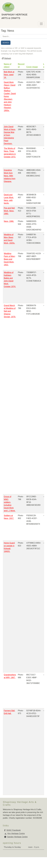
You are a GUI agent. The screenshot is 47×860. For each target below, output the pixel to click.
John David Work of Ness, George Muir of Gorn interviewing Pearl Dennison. (10, 135)
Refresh (6, 58)
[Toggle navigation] (41, 23)
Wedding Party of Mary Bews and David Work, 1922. (9, 259)
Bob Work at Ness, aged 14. (9, 74)
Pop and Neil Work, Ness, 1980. (9, 211)
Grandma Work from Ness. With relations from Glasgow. (9, 175)
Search (5, 43)
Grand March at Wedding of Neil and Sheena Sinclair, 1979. (10, 311)
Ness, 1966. (9, 221)
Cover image (32, 67)
